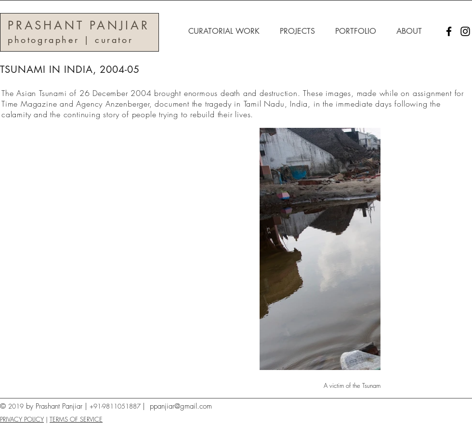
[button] (227, 31)
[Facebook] (449, 31)
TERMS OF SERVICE (76, 419)
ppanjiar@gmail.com (181, 406)
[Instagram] (465, 31)
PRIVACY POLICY (22, 419)
